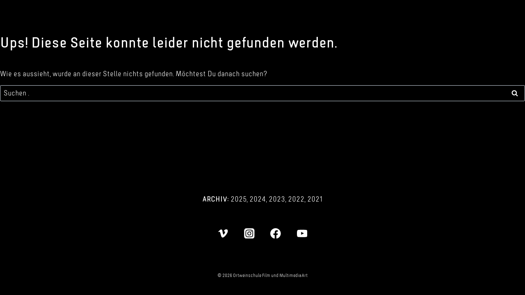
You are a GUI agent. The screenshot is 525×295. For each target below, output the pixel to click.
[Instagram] (249, 233)
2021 (314, 199)
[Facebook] (275, 233)
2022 (296, 199)
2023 (277, 199)
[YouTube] (302, 233)
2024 (257, 199)
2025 (239, 199)
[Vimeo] (222, 233)
